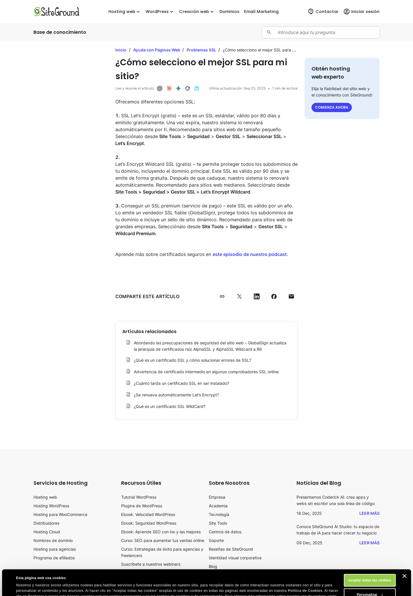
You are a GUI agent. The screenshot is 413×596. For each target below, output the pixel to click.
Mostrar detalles (29, 586)
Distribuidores (46, 523)
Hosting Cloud (46, 531)
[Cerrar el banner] (404, 552)
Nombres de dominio (53, 540)
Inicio (120, 49)
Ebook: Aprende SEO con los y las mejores (161, 531)
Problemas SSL (202, 49)
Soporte (216, 540)
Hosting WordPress (51, 505)
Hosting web (124, 12)
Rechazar (369, 585)
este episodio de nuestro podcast (250, 254)
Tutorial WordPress (138, 497)
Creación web (197, 12)
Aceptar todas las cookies (369, 556)
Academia (218, 505)
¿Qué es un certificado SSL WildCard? (169, 406)
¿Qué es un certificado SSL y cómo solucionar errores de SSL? (192, 360)
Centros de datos (225, 531)
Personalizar (370, 571)
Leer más (369, 513)
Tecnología (219, 514)
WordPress (160, 12)
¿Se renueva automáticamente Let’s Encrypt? (176, 394)
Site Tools (218, 523)
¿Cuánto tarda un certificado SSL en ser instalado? (181, 383)
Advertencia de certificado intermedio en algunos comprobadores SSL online (206, 371)
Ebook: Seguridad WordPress (148, 523)
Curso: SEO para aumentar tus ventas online (162, 540)
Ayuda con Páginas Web (157, 49)
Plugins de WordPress (141, 505)
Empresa (217, 497)
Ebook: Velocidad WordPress (148, 514)
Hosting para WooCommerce (60, 514)
